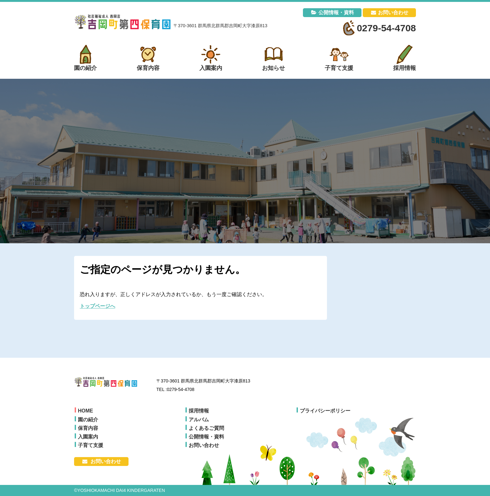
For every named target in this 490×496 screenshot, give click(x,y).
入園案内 (88, 436)
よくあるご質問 (206, 428)
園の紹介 (88, 419)
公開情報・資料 (336, 12)
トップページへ (97, 306)
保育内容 (88, 428)
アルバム (199, 419)
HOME (85, 410)
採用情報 (199, 410)
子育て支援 (90, 445)
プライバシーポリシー (325, 410)
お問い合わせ (393, 12)
